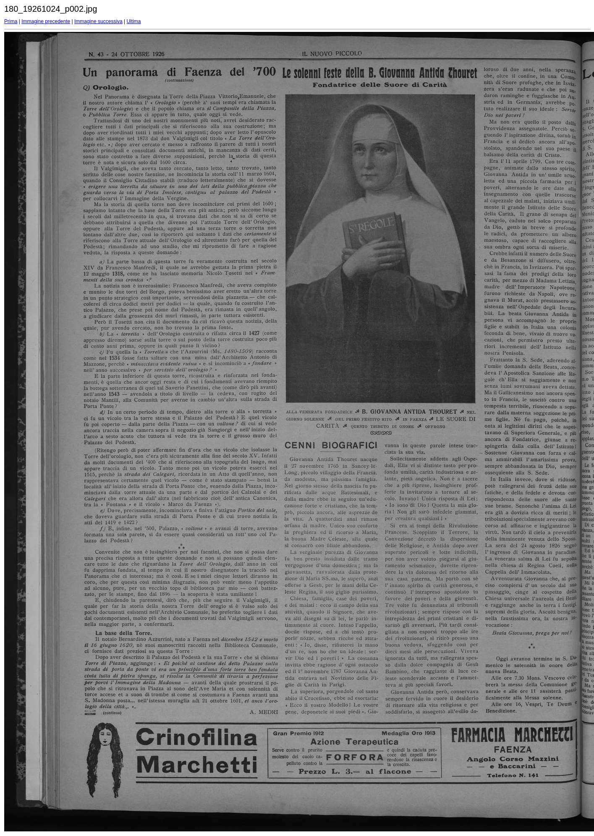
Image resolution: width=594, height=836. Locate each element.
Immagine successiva (98, 21)
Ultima (134, 21)
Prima (10, 21)
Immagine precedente (45, 21)
